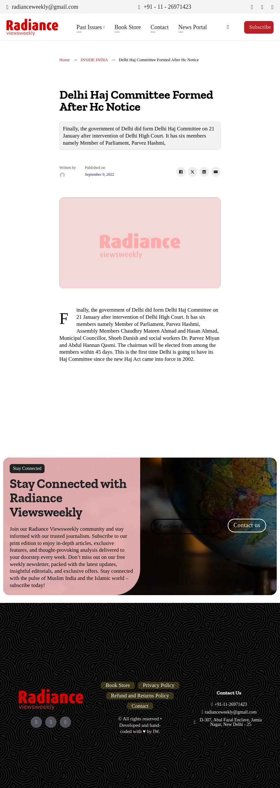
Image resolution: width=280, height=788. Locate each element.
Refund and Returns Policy (140, 696)
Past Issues (89, 27)
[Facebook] (181, 172)
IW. (156, 731)
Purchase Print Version (186, 526)
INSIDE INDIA (94, 59)
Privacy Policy (158, 685)
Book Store (128, 27)
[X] (192, 172)
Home (64, 59)
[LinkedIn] (204, 172)
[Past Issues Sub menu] (104, 27)
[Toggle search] (228, 27)
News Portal (192, 27)
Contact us (246, 525)
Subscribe (260, 27)
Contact (159, 27)
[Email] (216, 172)
